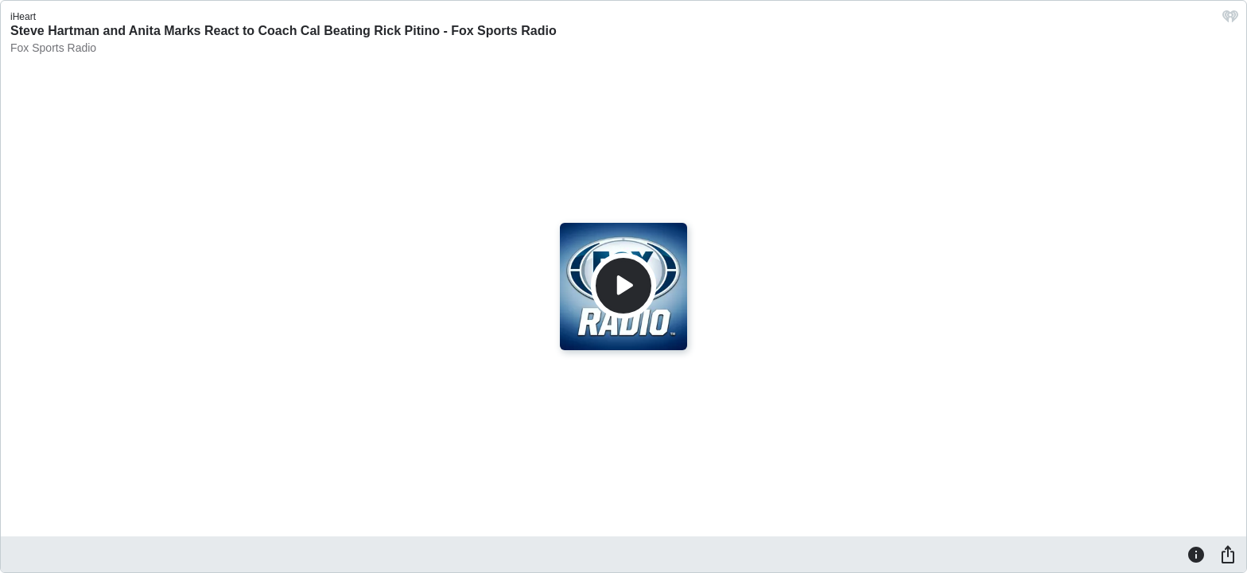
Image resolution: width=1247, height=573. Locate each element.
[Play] (623, 285)
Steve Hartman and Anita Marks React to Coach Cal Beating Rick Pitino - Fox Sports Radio (283, 30)
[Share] (1228, 554)
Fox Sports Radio (53, 47)
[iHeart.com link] (1230, 20)
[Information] (1196, 554)
